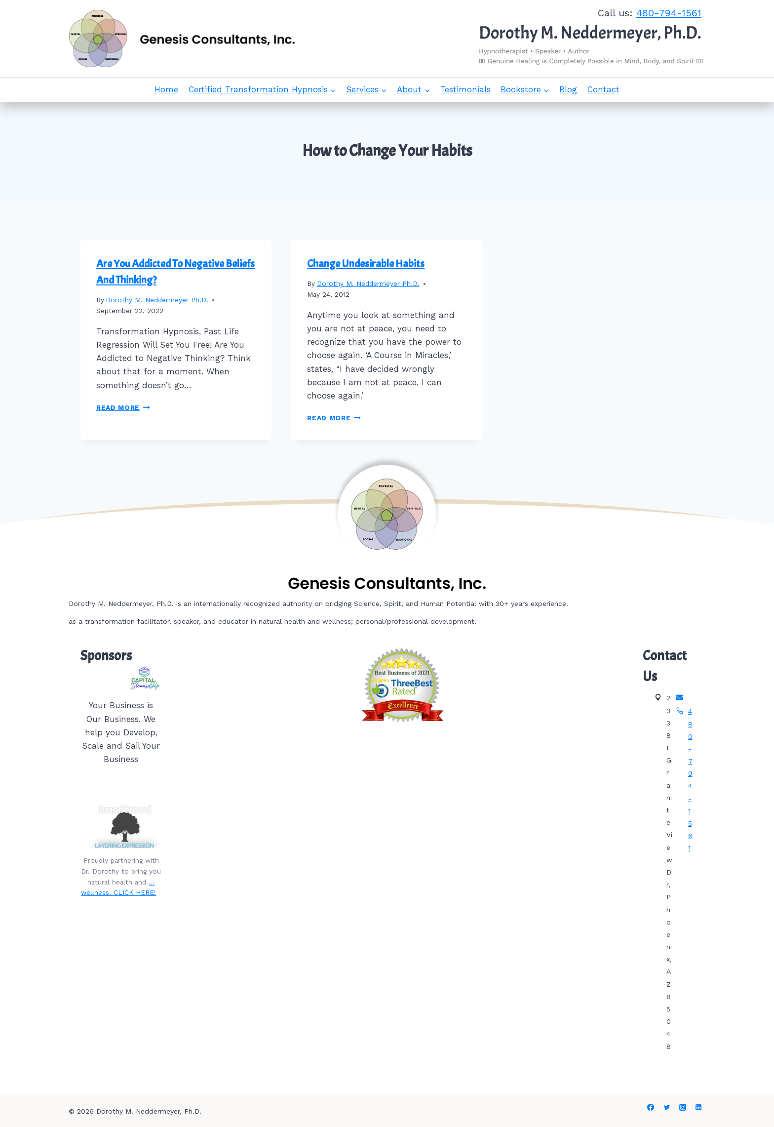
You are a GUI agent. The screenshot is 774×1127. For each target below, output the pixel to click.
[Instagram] (683, 1107)
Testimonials (465, 89)
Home (166, 89)
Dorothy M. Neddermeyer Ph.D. (157, 300)
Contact (603, 89)
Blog (568, 89)
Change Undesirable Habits (366, 264)
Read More (123, 407)
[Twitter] (667, 1107)
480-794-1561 (668, 13)
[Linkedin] (698, 1107)
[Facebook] (651, 1107)
